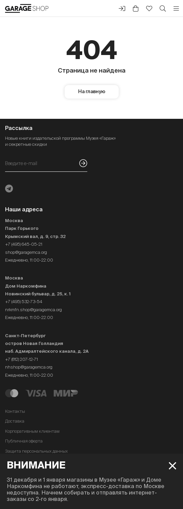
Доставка (14, 421)
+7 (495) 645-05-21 (23, 244)
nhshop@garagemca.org (28, 367)
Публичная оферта (24, 441)
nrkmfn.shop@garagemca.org (33, 309)
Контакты (15, 411)
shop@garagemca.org (26, 252)
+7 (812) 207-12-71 (21, 359)
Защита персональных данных (36, 451)
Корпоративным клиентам (32, 431)
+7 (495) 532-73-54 (23, 301)
